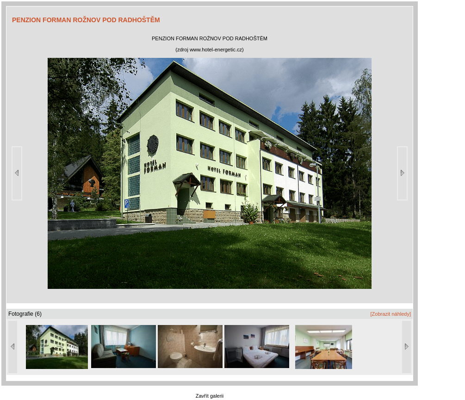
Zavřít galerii (210, 396)
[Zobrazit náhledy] (391, 314)
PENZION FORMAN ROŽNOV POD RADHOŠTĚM (86, 20)
